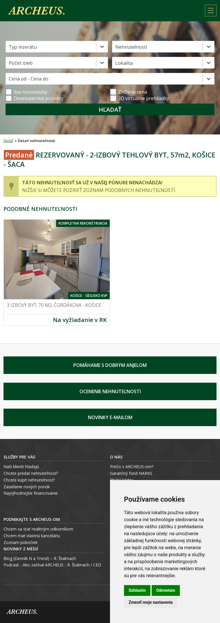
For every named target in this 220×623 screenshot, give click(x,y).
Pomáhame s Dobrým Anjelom (110, 365)
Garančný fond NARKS (131, 473)
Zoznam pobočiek (20, 542)
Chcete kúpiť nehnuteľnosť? (29, 480)
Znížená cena (128, 92)
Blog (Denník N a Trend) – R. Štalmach (39, 558)
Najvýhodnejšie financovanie (30, 493)
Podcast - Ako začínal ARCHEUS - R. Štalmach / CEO (52, 565)
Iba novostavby (26, 92)
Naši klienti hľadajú (21, 466)
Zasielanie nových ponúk (26, 486)
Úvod (8, 140)
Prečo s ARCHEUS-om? (131, 466)
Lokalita (124, 63)
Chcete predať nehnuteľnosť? (30, 473)
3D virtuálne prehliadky (139, 98)
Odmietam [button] (165, 590)
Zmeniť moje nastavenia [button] (151, 602)
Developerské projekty (38, 98)
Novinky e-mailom (110, 417)
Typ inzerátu (23, 47)
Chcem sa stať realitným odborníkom (38, 529)
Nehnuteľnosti (131, 47)
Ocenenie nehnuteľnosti (110, 391)
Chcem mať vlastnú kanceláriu (31, 535)
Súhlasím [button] (137, 590)
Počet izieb (21, 63)
